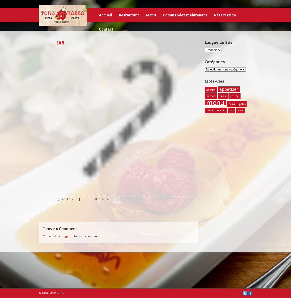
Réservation (225, 15)
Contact (106, 29)
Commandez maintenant (185, 15)
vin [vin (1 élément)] (231, 110)
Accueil (105, 15)
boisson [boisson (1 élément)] (210, 96)
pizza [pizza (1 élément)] (209, 110)
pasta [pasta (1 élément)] (232, 104)
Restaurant (129, 15)
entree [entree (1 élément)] (234, 96)
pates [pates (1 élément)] (242, 104)
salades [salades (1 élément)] (221, 110)
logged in (67, 236)
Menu (151, 15)
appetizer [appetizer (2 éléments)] (229, 89)
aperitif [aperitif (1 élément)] (210, 89)
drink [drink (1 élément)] (223, 96)
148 (60, 43)
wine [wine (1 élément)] (240, 110)
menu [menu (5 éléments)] (215, 102)
